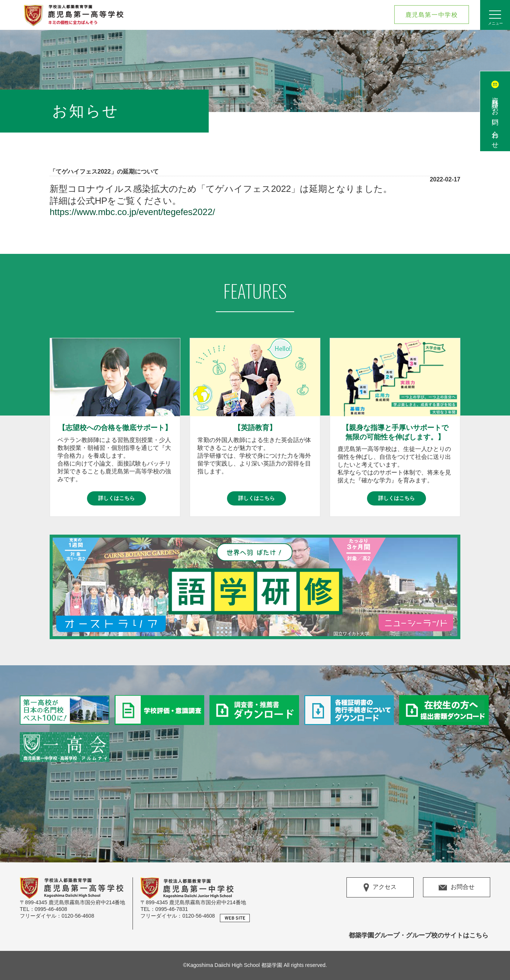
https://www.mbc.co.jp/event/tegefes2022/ (132, 212)
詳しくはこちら (116, 498)
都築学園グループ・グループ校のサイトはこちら (418, 935)
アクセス (380, 887)
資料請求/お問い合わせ (495, 119)
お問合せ (457, 887)
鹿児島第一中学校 (431, 15)
